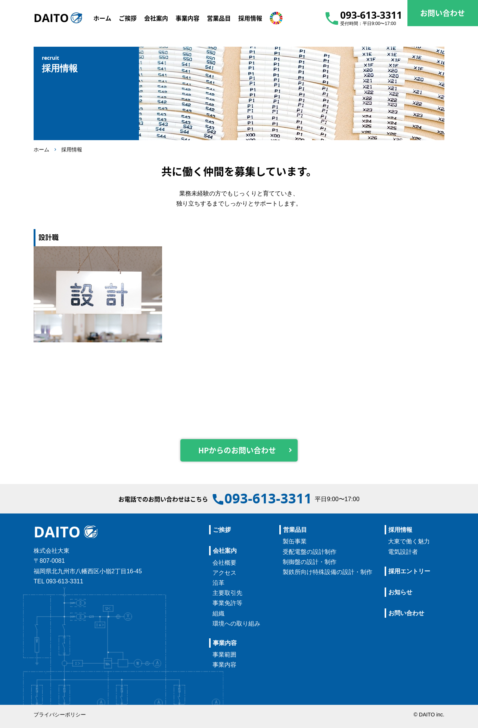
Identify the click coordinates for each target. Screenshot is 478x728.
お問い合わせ (406, 613)
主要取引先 (227, 593)
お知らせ (400, 592)
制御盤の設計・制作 (309, 562)
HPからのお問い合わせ (237, 450)
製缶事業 (295, 541)
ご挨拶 (222, 530)
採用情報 (71, 149)
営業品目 (295, 530)
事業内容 (225, 643)
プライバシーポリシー (60, 715)
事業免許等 (227, 603)
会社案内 (225, 550)
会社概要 (224, 562)
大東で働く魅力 (409, 541)
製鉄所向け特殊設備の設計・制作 (327, 572)
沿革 (218, 583)
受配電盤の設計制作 (309, 552)
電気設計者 (403, 552)
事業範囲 (224, 654)
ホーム (41, 149)
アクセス (224, 573)
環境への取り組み (236, 623)
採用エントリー (409, 571)
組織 (218, 613)
